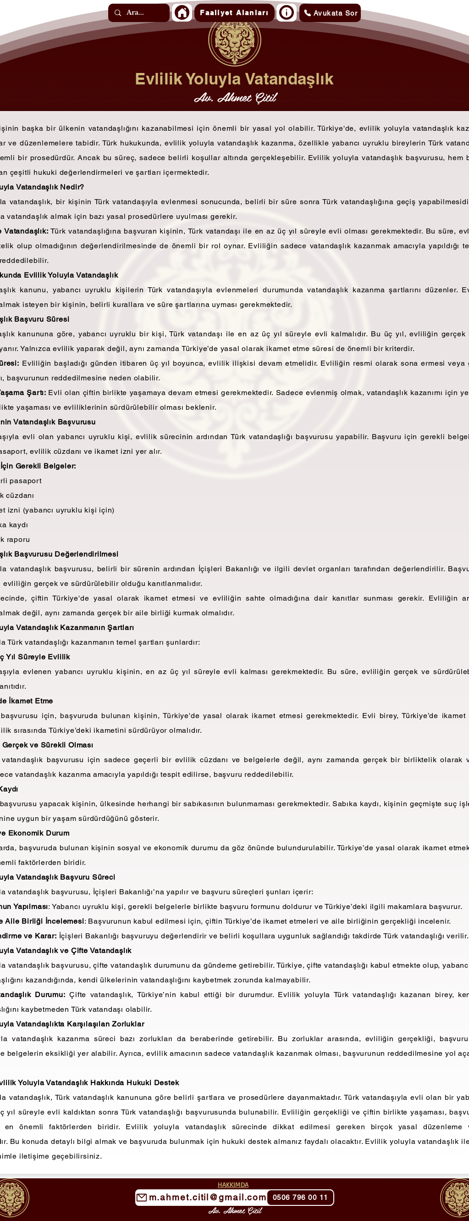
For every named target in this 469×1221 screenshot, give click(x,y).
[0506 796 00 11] (300, 1197)
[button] (234, 13)
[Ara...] (138, 13)
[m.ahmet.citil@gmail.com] (234, 1197)
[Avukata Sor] (330, 13)
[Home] (182, 12)
